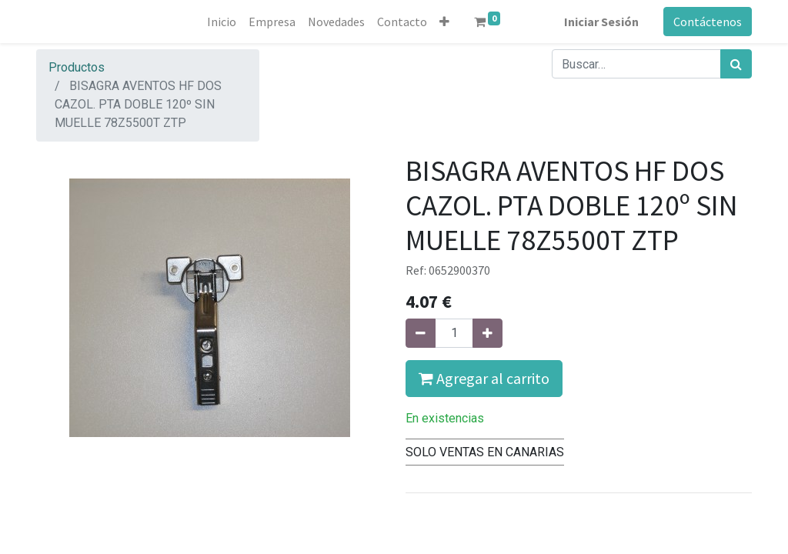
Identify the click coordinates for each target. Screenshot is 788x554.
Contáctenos (707, 21)
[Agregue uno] (487, 333)
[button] (444, 21)
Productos (76, 67)
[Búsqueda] (736, 63)
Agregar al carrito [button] (484, 378)
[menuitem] (221, 21)
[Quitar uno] (421, 333)
